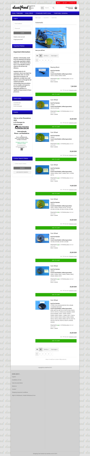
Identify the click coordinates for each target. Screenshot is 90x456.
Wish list (72, 2)
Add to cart (56, 94)
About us (14, 386)
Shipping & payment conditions (20, 392)
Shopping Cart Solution (39, 453)
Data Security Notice (17, 383)
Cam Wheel (54, 100)
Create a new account (19, 37)
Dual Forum (16, 104)
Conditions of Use (16, 380)
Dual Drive (29, 13)
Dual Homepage (18, 106)
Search (22, 168)
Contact (14, 389)
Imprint (14, 376)
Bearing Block (54, 67)
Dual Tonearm (17, 13)
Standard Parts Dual (43, 13)
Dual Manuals (17, 102)
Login (65, 2)
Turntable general (61, 13)
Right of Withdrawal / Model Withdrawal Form (23, 395)
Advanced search (22, 172)
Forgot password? (18, 39)
